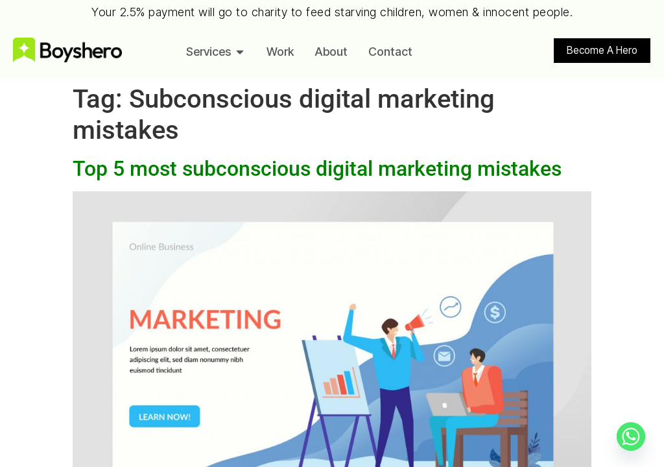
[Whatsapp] (631, 436)
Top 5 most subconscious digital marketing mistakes (317, 168)
